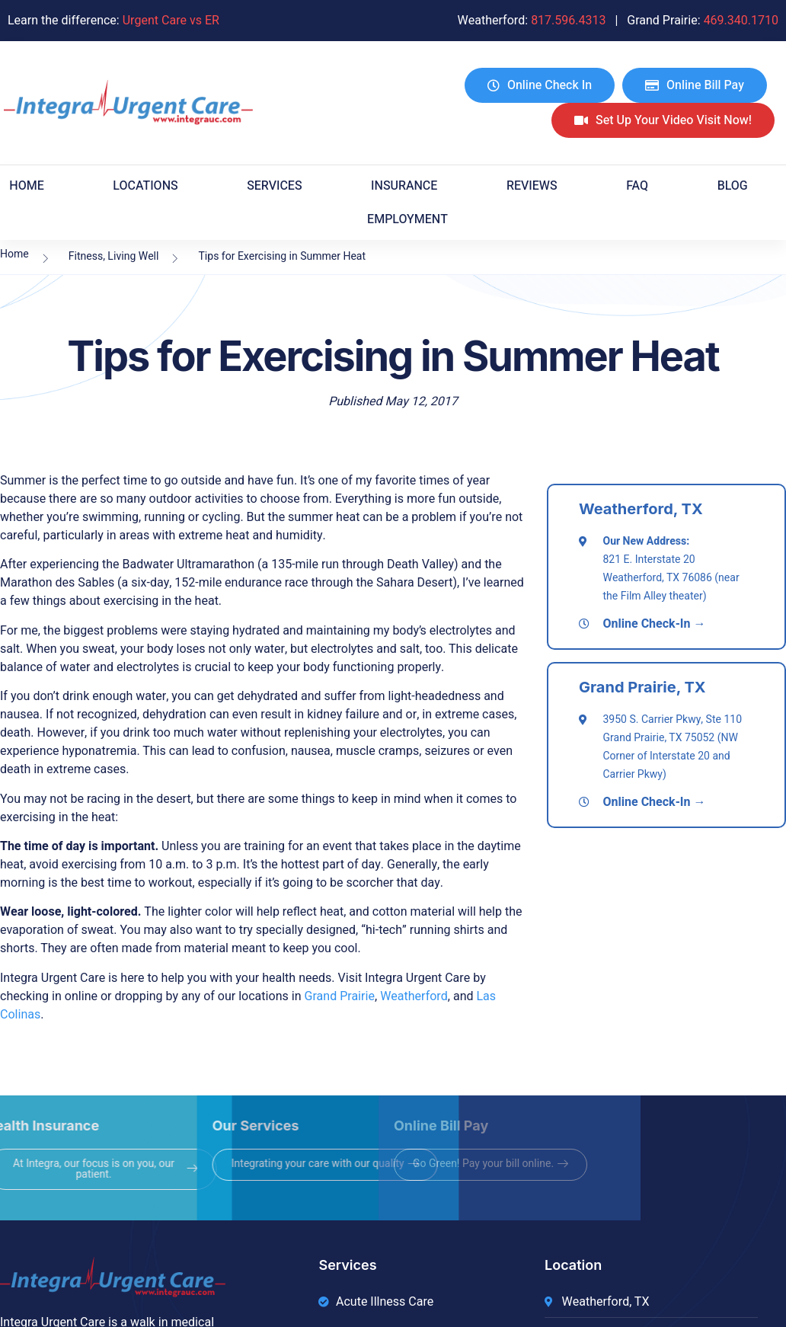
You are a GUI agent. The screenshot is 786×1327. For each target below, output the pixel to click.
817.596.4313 (568, 20)
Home (26, 186)
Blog (732, 186)
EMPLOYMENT (407, 219)
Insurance (404, 186)
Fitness (86, 256)
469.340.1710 (741, 20)
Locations (145, 186)
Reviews (532, 186)
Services (274, 186)
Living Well (132, 256)
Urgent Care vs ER (171, 20)
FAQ (637, 186)
